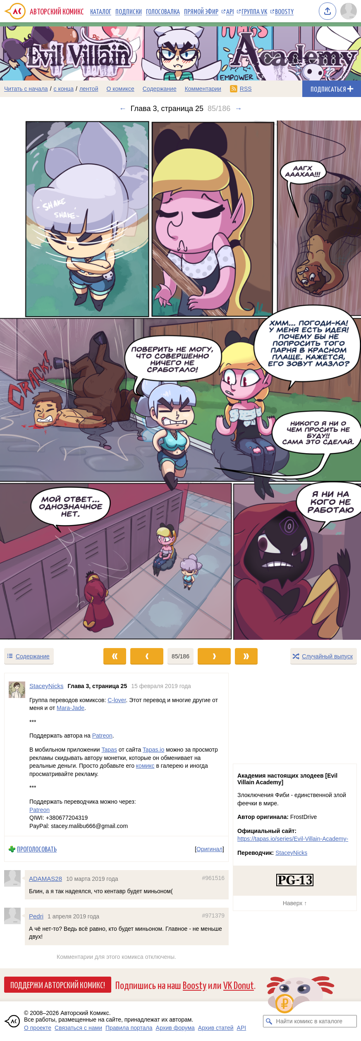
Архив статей (216, 1027)
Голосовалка (163, 11)
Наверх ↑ (295, 903)
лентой (88, 88)
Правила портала (129, 1027)
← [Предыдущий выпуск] (123, 108)
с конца (64, 88)
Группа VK (254, 11)
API (230, 11)
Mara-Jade (70, 708)
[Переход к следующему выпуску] (180, 380)
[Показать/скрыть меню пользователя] (348, 11)
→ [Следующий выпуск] (238, 108)
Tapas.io (153, 749)
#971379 (213, 915)
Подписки (128, 11)
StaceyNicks (291, 852)
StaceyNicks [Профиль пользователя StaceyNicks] (46, 685)
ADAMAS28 (45, 878)
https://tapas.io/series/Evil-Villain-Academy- (292, 838)
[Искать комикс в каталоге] (269, 1021)
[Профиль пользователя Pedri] (14, 916)
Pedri (36, 916)
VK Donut (238, 984)
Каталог (100, 11)
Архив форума (175, 1027)
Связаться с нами (78, 1027)
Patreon (102, 735)
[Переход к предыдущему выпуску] (45, 380)
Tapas (109, 749)
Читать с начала (26, 88)
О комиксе (120, 88)
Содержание (160, 88)
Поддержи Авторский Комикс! (57, 984)
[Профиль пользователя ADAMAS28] (14, 878)
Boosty (284, 11)
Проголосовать (37, 849)
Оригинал (209, 848)
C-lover (117, 699)
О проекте (37, 1027)
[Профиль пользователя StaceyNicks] (17, 754)
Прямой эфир (201, 11)
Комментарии (203, 88)
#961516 (213, 878)
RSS (246, 88)
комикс (145, 765)
